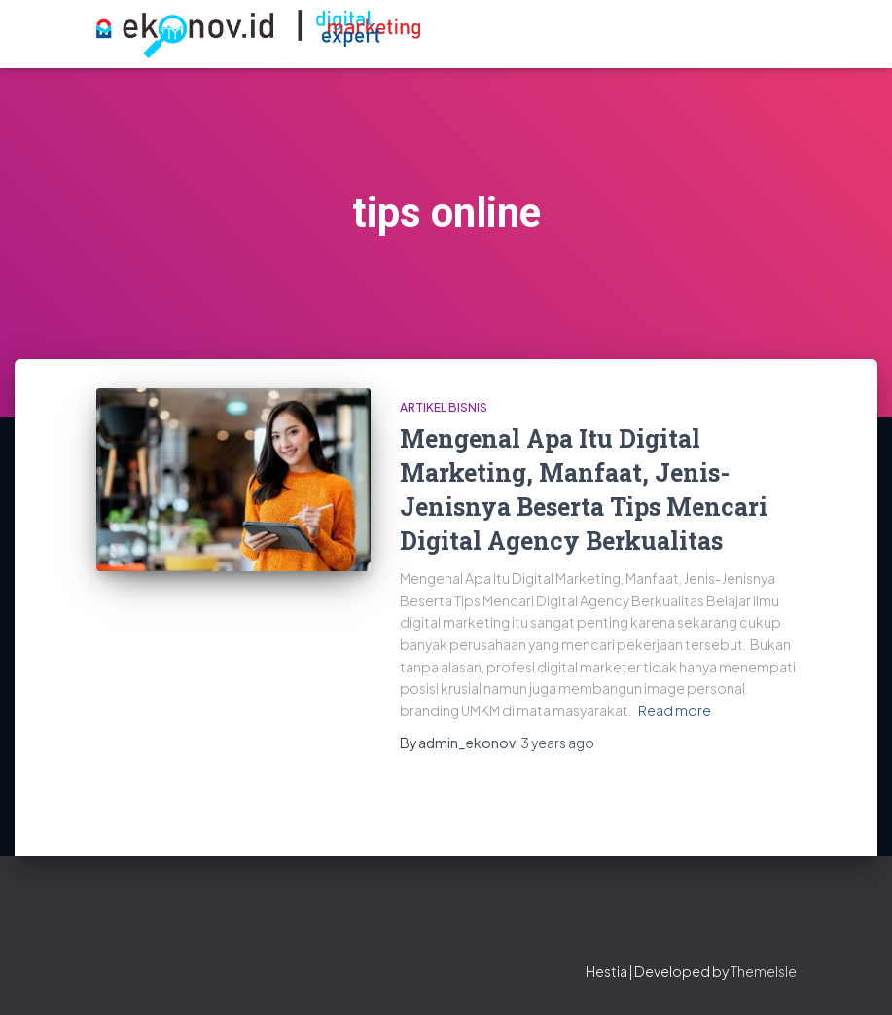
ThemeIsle (764, 971)
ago (557, 742)
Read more (674, 710)
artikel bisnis (443, 407)
